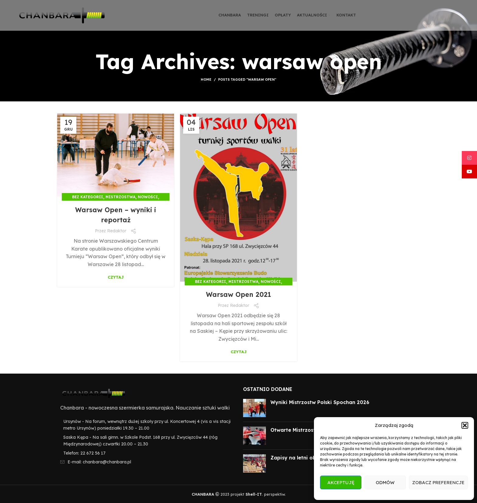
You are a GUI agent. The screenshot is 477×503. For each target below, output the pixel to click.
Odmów (385, 482)
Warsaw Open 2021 (238, 294)
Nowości (148, 197)
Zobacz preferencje (438, 482)
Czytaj (116, 277)
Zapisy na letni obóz (296, 458)
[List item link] (145, 453)
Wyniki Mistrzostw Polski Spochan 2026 (319, 402)
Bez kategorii (87, 197)
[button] (465, 425)
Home (206, 79)
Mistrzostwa (120, 197)
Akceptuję (340, 482)
